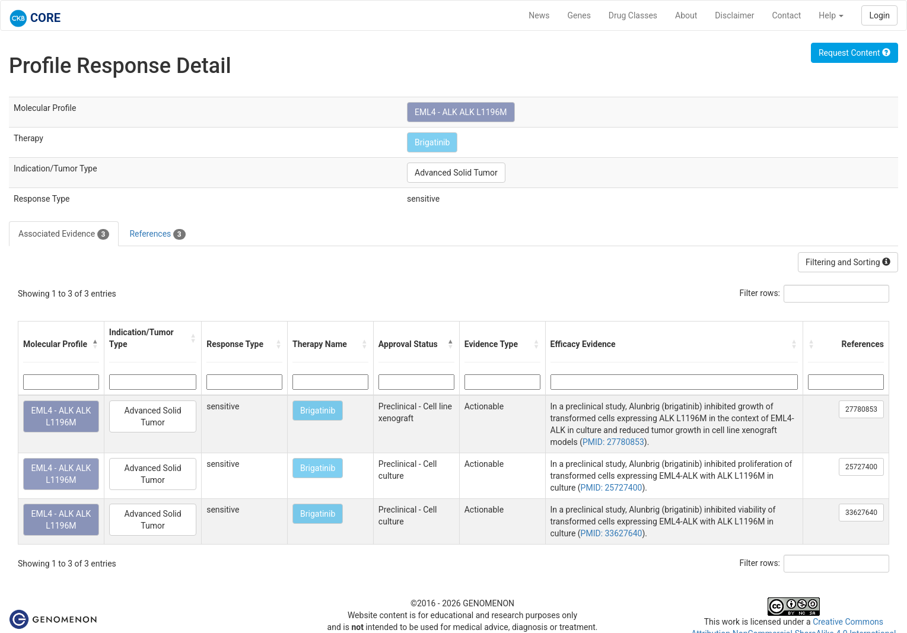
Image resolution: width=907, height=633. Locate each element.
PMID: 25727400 (611, 487)
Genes (579, 15)
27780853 (861, 409)
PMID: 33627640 (611, 533)
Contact (786, 15)
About (686, 15)
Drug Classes (633, 15)
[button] (95, 344)
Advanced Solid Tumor (456, 172)
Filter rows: (760, 293)
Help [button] (831, 15)
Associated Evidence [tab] (63, 234)
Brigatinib (432, 142)
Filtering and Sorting (848, 262)
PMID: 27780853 (613, 442)
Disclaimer (734, 15)
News (539, 15)
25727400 (861, 467)
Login (879, 15)
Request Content (854, 53)
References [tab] (157, 234)
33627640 (861, 512)
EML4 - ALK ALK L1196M (461, 112)
